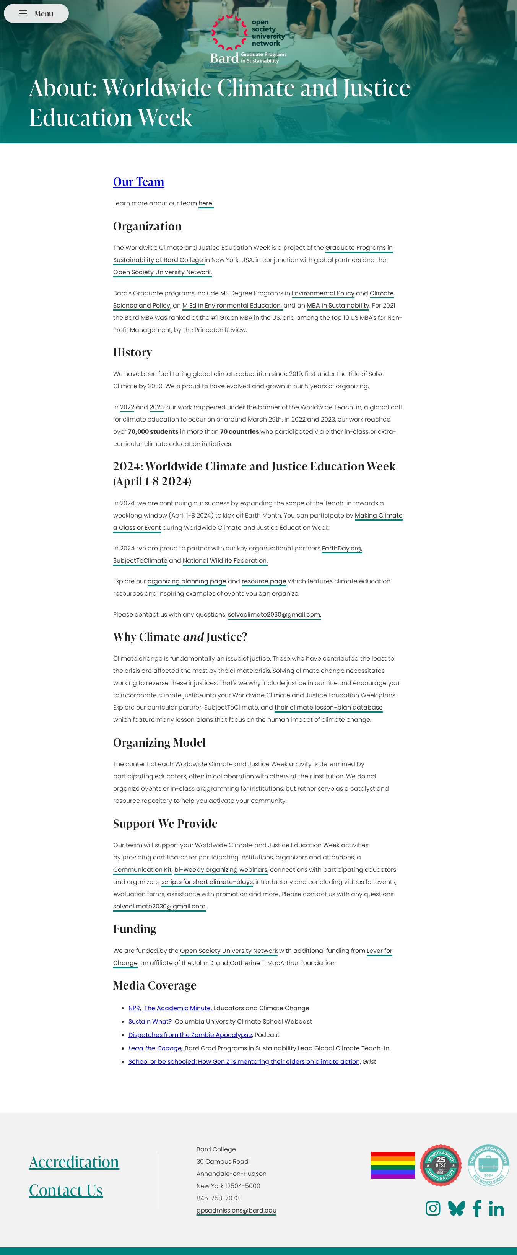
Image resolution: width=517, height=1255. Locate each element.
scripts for (177, 881)
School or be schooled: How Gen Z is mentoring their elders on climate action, (244, 1061)
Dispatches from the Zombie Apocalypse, (190, 1034)
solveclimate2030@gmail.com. (274, 614)
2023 (157, 407)
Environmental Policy (323, 293)
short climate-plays (223, 881)
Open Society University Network (229, 950)
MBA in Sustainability (338, 305)
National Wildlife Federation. (225, 560)
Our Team (138, 181)
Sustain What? (151, 1021)
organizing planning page (187, 581)
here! (206, 203)
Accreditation (74, 1161)
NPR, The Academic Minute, (170, 1008)
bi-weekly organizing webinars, (221, 869)
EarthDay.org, (342, 548)
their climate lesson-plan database (329, 707)
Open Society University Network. (162, 272)
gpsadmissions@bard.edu (236, 1210)
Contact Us (66, 1189)
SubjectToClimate (140, 560)
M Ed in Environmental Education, (232, 305)
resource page (264, 581)
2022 (127, 407)
